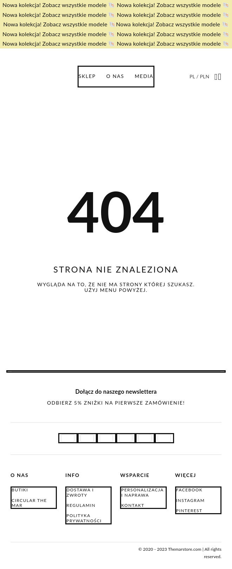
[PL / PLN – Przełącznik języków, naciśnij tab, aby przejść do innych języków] (200, 76)
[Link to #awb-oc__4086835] (216, 76)
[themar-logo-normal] (42, 548)
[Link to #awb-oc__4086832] (220, 76)
